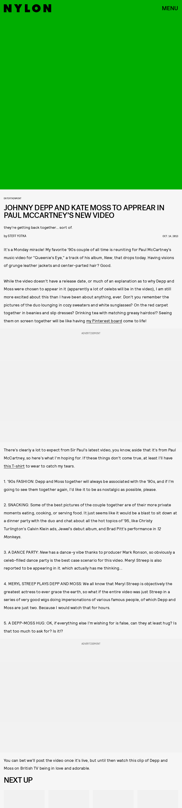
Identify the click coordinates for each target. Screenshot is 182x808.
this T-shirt (14, 465)
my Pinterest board (104, 320)
